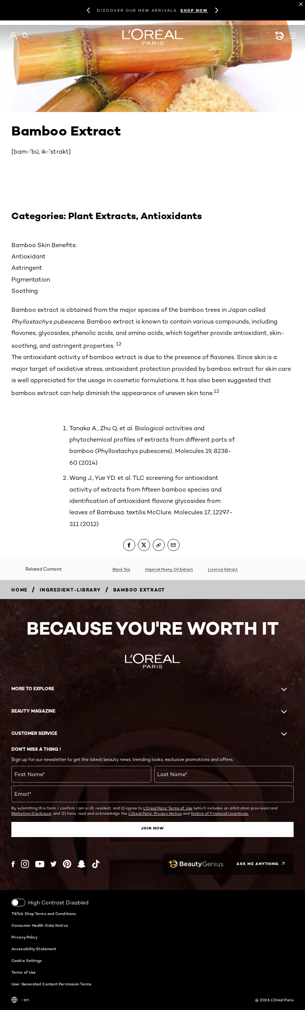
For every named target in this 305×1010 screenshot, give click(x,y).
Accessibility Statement (33, 948)
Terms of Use (23, 972)
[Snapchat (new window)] (81, 864)
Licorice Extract (223, 569)
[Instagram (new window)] (25, 864)
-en (20, 999)
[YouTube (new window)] (39, 864)
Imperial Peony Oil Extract (169, 569)
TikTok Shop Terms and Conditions (43, 913)
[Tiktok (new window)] (96, 864)
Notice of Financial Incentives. (220, 813)
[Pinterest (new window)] (67, 864)
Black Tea (121, 569)
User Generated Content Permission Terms (51, 983)
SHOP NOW (194, 10)
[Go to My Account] (13, 36)
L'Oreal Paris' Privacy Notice (155, 813)
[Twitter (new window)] (53, 864)
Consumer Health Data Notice (39, 925)
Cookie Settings (26, 960)
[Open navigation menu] (293, 35)
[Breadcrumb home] (19, 590)
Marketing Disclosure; (31, 813)
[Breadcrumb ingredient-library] (70, 590)
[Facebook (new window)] (13, 864)
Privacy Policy (24, 936)
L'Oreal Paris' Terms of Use (167, 808)
